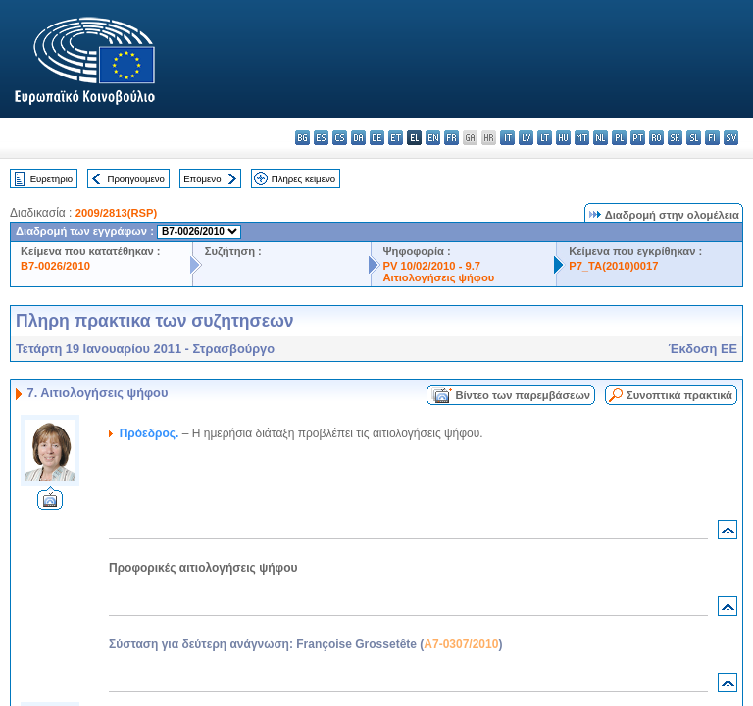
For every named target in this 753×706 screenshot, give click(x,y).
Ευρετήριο (51, 179)
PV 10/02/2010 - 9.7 (432, 266)
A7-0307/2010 (461, 644)
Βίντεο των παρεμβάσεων (522, 395)
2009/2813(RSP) (116, 213)
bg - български (302, 137)
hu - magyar (563, 137)
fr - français (451, 137)
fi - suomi (712, 137)
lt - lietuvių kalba (544, 137)
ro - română (656, 137)
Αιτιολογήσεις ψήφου (439, 277)
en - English (433, 137)
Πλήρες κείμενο (303, 179)
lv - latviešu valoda (526, 137)
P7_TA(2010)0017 (613, 266)
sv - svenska (731, 137)
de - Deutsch (377, 137)
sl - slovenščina (693, 137)
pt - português (637, 137)
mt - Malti (582, 137)
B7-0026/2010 (55, 266)
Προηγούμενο (135, 179)
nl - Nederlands (600, 137)
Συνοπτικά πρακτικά (679, 395)
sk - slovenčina (675, 137)
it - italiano (507, 137)
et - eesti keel (395, 137)
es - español (321, 137)
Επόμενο (202, 179)
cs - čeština (339, 137)
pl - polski (619, 137)
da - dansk (358, 137)
